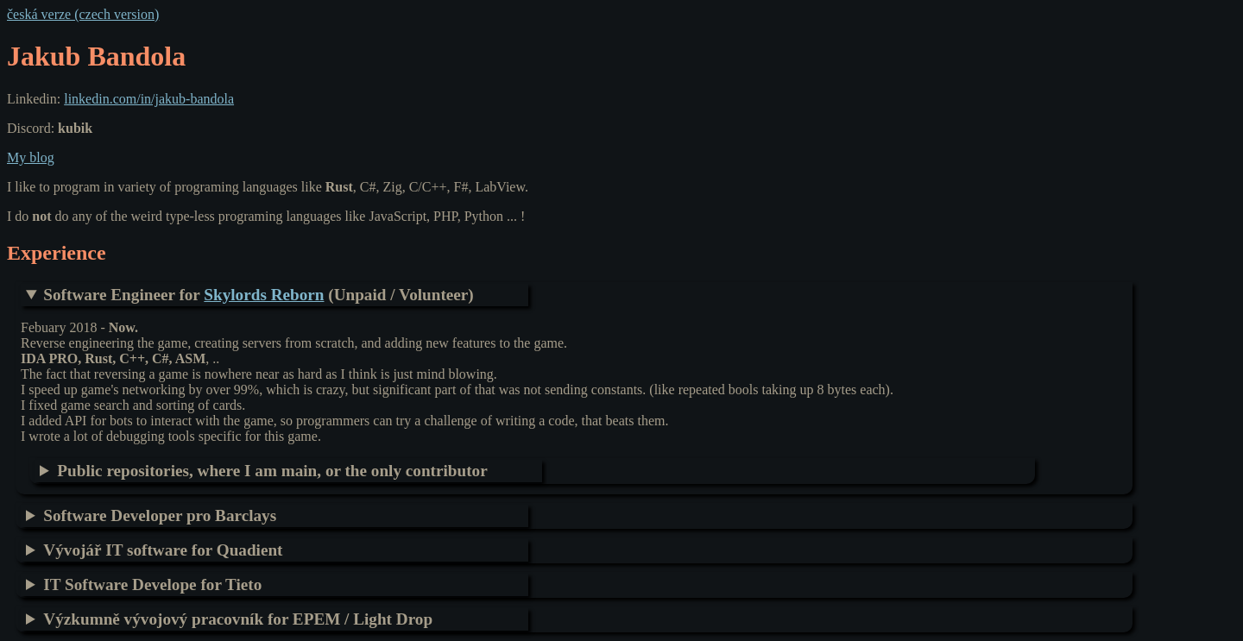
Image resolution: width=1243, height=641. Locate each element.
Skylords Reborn (264, 295)
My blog (30, 157)
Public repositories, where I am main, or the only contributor (272, 471)
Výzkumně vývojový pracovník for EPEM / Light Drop (237, 619)
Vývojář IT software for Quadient (162, 550)
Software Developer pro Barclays (159, 515)
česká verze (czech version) (83, 14)
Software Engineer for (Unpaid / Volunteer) (258, 295)
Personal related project (288, 472)
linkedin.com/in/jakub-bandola (149, 98)
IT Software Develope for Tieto (152, 584)
